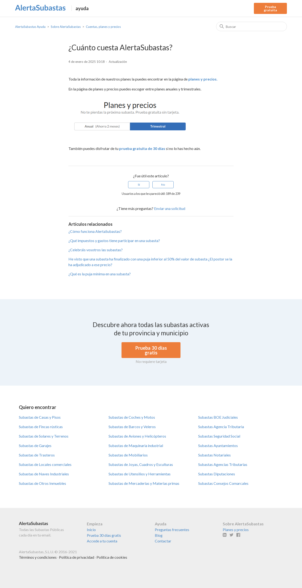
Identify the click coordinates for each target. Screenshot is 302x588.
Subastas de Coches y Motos (132, 417)
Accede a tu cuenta (102, 541)
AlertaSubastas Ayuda (30, 27)
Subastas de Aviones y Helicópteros (137, 436)
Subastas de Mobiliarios (128, 455)
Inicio (91, 529)
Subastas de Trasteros (37, 455)
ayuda (82, 8)
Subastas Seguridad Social (219, 436)
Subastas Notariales (214, 455)
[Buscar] (251, 26)
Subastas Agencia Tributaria (221, 426)
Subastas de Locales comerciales (45, 464)
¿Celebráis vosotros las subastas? (95, 249)
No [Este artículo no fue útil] (163, 184)
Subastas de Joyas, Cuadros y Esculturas (141, 464)
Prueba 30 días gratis (104, 535)
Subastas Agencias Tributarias (222, 464)
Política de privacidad (76, 557)
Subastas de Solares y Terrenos (43, 436)
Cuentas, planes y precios (103, 27)
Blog (159, 535)
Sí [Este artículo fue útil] (139, 184)
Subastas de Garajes (35, 445)
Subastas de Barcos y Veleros (132, 426)
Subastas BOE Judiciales (218, 417)
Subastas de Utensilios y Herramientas (140, 474)
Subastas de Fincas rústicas (41, 426)
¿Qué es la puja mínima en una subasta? (99, 274)
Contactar (163, 541)
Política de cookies (111, 557)
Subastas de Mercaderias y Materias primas (144, 483)
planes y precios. (203, 79)
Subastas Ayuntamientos (218, 445)
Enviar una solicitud (169, 208)
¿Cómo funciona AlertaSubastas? (95, 231)
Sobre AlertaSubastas (66, 27)
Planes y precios (236, 529)
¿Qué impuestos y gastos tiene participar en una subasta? (114, 240)
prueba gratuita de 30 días (142, 148)
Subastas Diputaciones (216, 474)
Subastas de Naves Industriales (44, 474)
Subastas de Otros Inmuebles (42, 483)
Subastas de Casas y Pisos (40, 417)
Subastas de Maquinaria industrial (136, 445)
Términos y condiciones (38, 557)
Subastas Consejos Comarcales (223, 483)
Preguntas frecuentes (172, 529)
